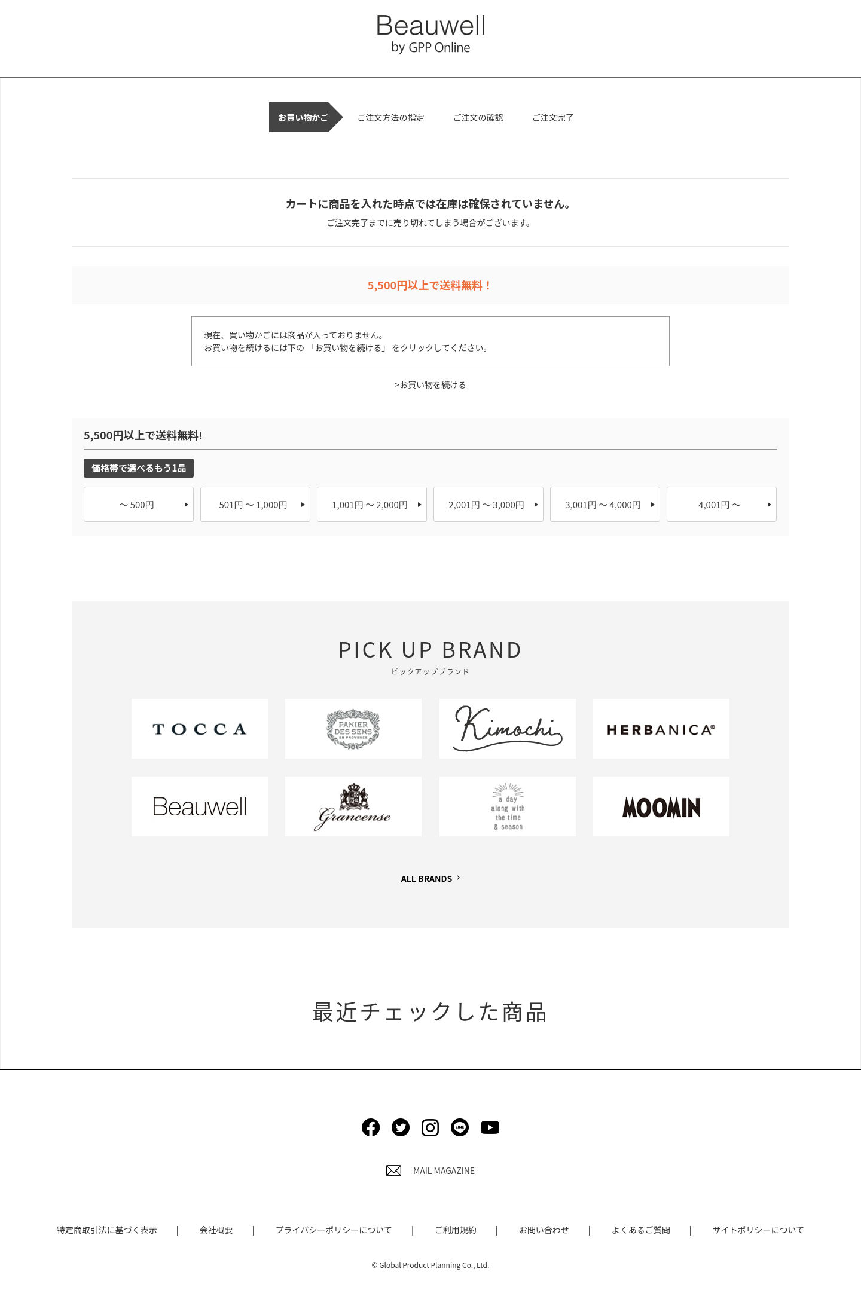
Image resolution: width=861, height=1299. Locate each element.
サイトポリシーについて (759, 1230)
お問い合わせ (544, 1230)
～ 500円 (136, 504)
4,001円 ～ (719, 504)
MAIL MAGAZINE (430, 1170)
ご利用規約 (456, 1230)
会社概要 (216, 1230)
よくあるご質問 (641, 1230)
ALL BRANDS (426, 878)
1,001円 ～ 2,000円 (370, 504)
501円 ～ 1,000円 (253, 504)
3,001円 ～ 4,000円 (603, 504)
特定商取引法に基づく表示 (107, 1230)
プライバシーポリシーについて (334, 1230)
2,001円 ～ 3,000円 (486, 504)
